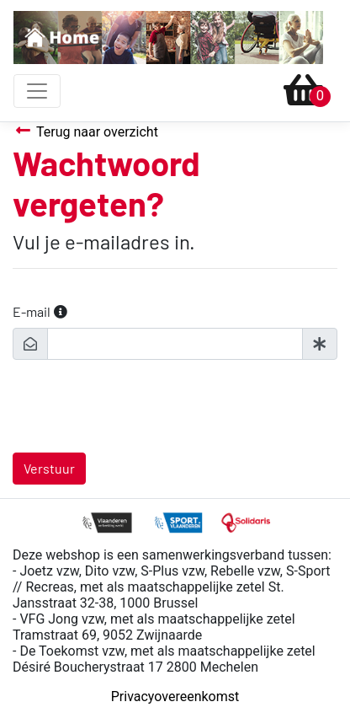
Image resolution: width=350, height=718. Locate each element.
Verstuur (49, 468)
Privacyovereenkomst (175, 697)
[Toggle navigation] (37, 91)
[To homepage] (168, 37)
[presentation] (140, 406)
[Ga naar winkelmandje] (303, 91)
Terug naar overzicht (85, 131)
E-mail (31, 311)
